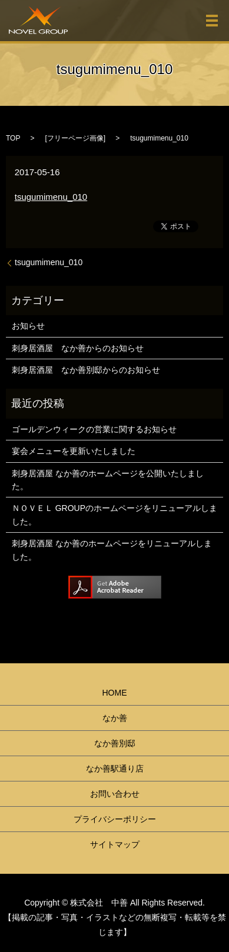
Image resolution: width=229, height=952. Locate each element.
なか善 (114, 718)
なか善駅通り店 (115, 768)
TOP (13, 138)
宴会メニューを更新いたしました (73, 451)
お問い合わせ (115, 794)
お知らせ (28, 325)
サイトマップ (115, 844)
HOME (114, 692)
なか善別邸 (114, 743)
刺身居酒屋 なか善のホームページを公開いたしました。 (108, 480)
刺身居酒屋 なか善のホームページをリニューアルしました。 (112, 550)
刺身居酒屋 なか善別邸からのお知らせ (86, 370)
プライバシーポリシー (115, 819)
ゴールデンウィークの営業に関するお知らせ (94, 429)
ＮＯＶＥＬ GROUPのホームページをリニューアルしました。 (114, 514)
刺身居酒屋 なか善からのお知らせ (78, 348)
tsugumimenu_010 (51, 197)
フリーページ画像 (75, 138)
